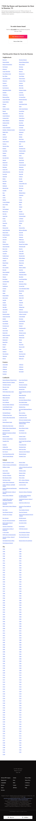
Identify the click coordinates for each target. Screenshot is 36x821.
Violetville (21, 302)
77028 (20, 579)
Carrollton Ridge (6, 281)
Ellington (4, 104)
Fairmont (20, 325)
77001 (4, 549)
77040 (20, 593)
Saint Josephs (5, 297)
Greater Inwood (22, 129)
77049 (4, 605)
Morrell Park (21, 290)
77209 (4, 672)
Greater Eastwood (22, 164)
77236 (4, 700)
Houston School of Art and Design (25, 540)
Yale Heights (5, 309)
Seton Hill (21, 232)
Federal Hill (21, 253)
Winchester (5, 356)
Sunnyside (21, 174)
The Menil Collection (7, 384)
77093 (4, 656)
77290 (20, 747)
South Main (5, 150)
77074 (20, 633)
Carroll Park (5, 251)
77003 (4, 551)
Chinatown (5, 69)
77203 (4, 665)
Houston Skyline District (7, 64)
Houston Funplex (6, 436)
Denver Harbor (22, 64)
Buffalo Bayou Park (6, 395)
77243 (4, 707)
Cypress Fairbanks (6, 202)
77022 (20, 572)
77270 (4, 733)
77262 (20, 724)
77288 (4, 747)
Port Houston (5, 66)
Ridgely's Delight (22, 267)
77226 (20, 689)
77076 (20, 635)
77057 (4, 614)
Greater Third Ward (6, 71)
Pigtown (4, 358)
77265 (20, 726)
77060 (20, 616)
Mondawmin (5, 339)
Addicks (4, 134)
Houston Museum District (24, 62)
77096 (20, 658)
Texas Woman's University (8, 512)
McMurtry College (6, 467)
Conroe (4, 197)
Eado (4, 192)
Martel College (22, 475)
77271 (20, 733)
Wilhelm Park (21, 307)
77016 (20, 565)
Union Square (5, 274)
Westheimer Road (22, 447)
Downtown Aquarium (23, 384)
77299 (4, 754)
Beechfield (21, 276)
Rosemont (4, 349)
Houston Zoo (21, 382)
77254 (4, 717)
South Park (5, 176)
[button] (35, 2)
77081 (4, 642)
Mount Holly (5, 342)
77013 (4, 563)
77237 (20, 700)
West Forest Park (22, 353)
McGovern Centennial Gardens (25, 419)
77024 (20, 574)
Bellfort (4, 178)
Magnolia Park (5, 188)
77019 (4, 570)
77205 (4, 668)
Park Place (5, 181)
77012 (20, 560)
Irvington (4, 288)
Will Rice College (22, 470)
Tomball (20, 206)
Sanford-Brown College (23, 488)
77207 (4, 670)
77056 (20, 612)
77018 (20, 567)
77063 (4, 621)
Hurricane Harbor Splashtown (8, 404)
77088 (20, 649)
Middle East (21, 239)
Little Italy (5, 239)
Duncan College (22, 462)
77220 (20, 682)
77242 (20, 705)
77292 (20, 749)
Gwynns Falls (21, 286)
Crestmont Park (6, 118)
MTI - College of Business (24, 480)
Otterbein (4, 265)
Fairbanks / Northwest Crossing (9, 129)
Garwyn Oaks (5, 330)
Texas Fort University (23, 512)
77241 (4, 705)
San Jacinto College (23, 522)
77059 (4, 616)
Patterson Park (5, 227)
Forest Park (5, 328)
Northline (4, 155)
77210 (20, 672)
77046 (20, 600)
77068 (20, 626)
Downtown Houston (23, 59)
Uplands (4, 302)
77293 (4, 752)
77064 (20, 621)
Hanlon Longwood (6, 335)
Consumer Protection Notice (23, 799)
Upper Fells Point (6, 246)
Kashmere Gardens (22, 90)
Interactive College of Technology (25, 491)
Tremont (20, 300)
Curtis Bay (5, 253)
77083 (4, 644)
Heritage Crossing (22, 332)
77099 (20, 661)
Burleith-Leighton (6, 314)
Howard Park (21, 335)
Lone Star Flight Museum (24, 404)
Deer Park (4, 213)
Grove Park (21, 330)
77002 (20, 549)
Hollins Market (22, 258)
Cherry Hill (21, 251)
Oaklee (4, 293)
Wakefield (4, 304)
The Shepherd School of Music (8, 540)
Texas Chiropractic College (24, 534)
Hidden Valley (5, 132)
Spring (20, 204)
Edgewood (5, 283)
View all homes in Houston (18, 36)
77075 (4, 635)
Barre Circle (5, 248)
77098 (4, 661)
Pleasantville (21, 162)
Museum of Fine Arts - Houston (9, 382)
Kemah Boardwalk (22, 387)
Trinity (20, 106)
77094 (20, 656)
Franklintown (5, 286)
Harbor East (21, 358)
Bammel (4, 111)
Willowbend (21, 120)
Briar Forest (21, 139)
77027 (4, 579)
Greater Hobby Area (23, 183)
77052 (20, 607)
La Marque (21, 218)
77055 (4, 612)
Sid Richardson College (23, 464)
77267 (20, 728)
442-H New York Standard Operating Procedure (12, 798)
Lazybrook (21, 92)
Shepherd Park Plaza (23, 99)
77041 (4, 595)
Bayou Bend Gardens (23, 402)
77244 (20, 707)
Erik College (5, 509)
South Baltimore (22, 272)
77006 (20, 553)
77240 (20, 703)
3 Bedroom (5, 367)
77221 (4, 684)
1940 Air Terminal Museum (8, 456)
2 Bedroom (21, 364)
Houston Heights (6, 62)
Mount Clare (21, 262)
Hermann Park (22, 389)
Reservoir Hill (21, 346)
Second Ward (21, 111)
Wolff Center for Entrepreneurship (9, 534)
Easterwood (21, 323)
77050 (20, 605)
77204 (20, 665)
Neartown (4, 143)
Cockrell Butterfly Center (7, 407)
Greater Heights (6, 101)
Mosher (20, 339)
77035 (4, 588)
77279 (20, 740)
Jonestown (21, 237)
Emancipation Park (22, 438)
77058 (20, 614)
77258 (4, 721)
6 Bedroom (21, 369)
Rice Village (5, 76)
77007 (4, 556)
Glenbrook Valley (6, 122)
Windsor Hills (21, 356)
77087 (4, 649)
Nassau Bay (5, 223)
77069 (4, 628)
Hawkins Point (22, 255)
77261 (4, 724)
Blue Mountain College (7, 477)
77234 (4, 698)
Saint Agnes (21, 295)
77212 (4, 675)
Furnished (4, 374)
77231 (4, 696)
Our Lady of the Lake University (9, 520)
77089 (4, 651)
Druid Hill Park (22, 321)
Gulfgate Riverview (6, 171)
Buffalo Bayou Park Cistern (8, 425)
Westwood (21, 146)
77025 (4, 577)
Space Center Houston (23, 380)
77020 (20, 570)
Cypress (20, 199)
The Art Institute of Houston (24, 532)
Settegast (4, 160)
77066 (20, 623)
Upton (20, 349)
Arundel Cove (5, 258)
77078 (20, 637)
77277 (4, 740)
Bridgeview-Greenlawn (23, 311)
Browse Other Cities (18, 41)
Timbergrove (5, 94)
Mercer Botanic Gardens (23, 428)
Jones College (5, 470)
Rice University (6, 518)
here (24, 797)
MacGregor (21, 188)
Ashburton (21, 309)
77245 (4, 710)
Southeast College (6, 473)
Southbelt (21, 101)
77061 (4, 619)
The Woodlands (6, 209)
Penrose (20, 293)
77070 (20, 628)
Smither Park (21, 425)
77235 (20, 698)
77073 (4, 633)
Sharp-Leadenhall (6, 272)
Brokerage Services (14, 799)
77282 (20, 742)
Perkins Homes (5, 244)
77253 (20, 714)
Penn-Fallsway (22, 241)
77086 (20, 647)
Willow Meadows (6, 120)
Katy (20, 225)
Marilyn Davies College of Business (9, 506)
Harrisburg (5, 167)
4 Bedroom (21, 367)
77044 (20, 598)
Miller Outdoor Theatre (7, 409)
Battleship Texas (22, 407)
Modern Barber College (23, 482)
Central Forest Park (6, 316)
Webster (20, 223)
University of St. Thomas (7, 514)
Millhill (4, 290)
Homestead (21, 157)
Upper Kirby (5, 85)
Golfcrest (21, 176)
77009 (4, 558)
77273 (20, 735)
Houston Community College (8, 462)
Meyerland (21, 85)
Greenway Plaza (22, 80)
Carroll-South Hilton (23, 279)
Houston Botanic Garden (7, 422)
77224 (20, 686)
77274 (4, 738)
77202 (20, 663)
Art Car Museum (6, 402)
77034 (20, 586)
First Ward (21, 122)
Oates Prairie (21, 160)
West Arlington (5, 353)
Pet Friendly (21, 371)
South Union (21, 169)
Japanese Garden (22, 436)
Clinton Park (5, 164)
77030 (20, 581)
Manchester (21, 167)
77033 (4, 586)
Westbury (4, 153)
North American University (8, 543)
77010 (20, 558)
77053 (4, 609)
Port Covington (5, 267)
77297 (20, 752)
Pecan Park (5, 174)
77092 (20, 654)
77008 (20, 556)
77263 (4, 726)
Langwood (5, 136)
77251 (20, 712)
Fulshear (4, 225)
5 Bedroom (5, 369)
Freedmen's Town (22, 456)
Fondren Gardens (22, 150)
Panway (20, 342)
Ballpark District (22, 192)
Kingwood (5, 59)
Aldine (4, 195)
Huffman (4, 199)
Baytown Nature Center (7, 449)
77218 (20, 679)
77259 (20, 721)
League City (21, 220)
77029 (4, 581)
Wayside (20, 190)
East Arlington (5, 323)
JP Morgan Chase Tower (7, 415)
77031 (4, 584)
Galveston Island (22, 216)
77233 (20, 696)
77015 (4, 565)
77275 (20, 738)
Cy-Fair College (6, 532)
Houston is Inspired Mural (8, 438)
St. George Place (22, 97)
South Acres (21, 115)
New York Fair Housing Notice (26, 798)
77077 (4, 637)
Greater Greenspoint (6, 127)
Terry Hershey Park (22, 432)
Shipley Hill (21, 297)
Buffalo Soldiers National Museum (9, 428)
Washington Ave (22, 141)
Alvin (20, 209)
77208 (20, 670)
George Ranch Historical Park (8, 454)
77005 (4, 553)
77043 (4, 598)
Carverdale (21, 127)
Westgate (20, 304)
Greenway (5, 83)
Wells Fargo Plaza (22, 449)
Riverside (4, 269)
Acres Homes (21, 76)
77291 (4, 749)
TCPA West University (23, 528)
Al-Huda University (23, 520)
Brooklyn (21, 248)
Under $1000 (5, 364)
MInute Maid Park (6, 397)
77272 (4, 735)
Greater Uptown (6, 141)
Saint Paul (21, 269)
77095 (4, 658)
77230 (20, 693)
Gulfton (4, 106)
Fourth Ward (21, 94)
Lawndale (4, 190)
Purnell (4, 346)
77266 (4, 728)
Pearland (20, 211)
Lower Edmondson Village (24, 288)
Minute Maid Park (22, 395)
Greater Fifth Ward (6, 99)
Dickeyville (21, 281)
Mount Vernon (5, 232)
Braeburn (4, 148)
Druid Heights (5, 321)
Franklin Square (6, 255)
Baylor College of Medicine (8, 495)
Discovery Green (6, 387)
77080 (20, 640)
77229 (4, 693)
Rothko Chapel (22, 397)
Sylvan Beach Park (22, 444)
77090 (20, 651)
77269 (20, 731)
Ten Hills (4, 300)
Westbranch (21, 132)
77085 (4, 647)
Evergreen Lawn (6, 325)
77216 (20, 677)
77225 (4, 689)
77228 (20, 691)
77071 (4, 630)
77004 (20, 551)
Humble (20, 202)
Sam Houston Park (6, 430)
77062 (20, 619)
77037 (4, 591)
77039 (4, 593)
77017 (4, 567)
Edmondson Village (23, 283)
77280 (4, 742)
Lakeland (4, 260)
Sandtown (4, 351)
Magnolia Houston (22, 454)
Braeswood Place (6, 97)
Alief (20, 143)
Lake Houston (21, 153)
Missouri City (5, 211)
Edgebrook (5, 185)
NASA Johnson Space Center (8, 391)
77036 (20, 588)
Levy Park (5, 419)
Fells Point (21, 234)
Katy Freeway (5, 451)
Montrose (21, 71)
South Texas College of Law (24, 502)
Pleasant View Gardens (23, 244)
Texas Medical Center (7, 73)
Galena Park (5, 216)
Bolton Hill (5, 311)
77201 (4, 663)
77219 (4, 682)
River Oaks (21, 69)
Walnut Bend (5, 113)
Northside (4, 92)
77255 (20, 717)
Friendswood (21, 213)
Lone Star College (22, 484)
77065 (4, 623)
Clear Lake (21, 185)
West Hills (5, 307)
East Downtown (6, 87)
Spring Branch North (23, 104)
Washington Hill (22, 246)
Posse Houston (22, 526)
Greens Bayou (21, 118)
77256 (4, 719)
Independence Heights (7, 90)
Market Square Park (23, 415)
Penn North (21, 344)
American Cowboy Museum (24, 451)
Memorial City (22, 73)
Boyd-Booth (5, 279)
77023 (4, 574)
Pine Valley (21, 171)
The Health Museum (6, 412)
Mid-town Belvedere (23, 230)
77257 (20, 719)
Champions (21, 195)
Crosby (20, 197)
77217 (4, 679)
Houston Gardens (6, 108)
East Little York (6, 157)
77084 (20, 644)
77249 (4, 712)
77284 (4, 745)
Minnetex (4, 183)
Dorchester (21, 318)
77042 (20, 595)
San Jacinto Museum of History (25, 400)
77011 (4, 560)
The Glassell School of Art (24, 537)
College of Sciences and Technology (9, 464)
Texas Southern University (24, 509)
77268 (4, 731)
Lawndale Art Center (23, 417)
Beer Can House (22, 412)
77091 (4, 654)
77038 (20, 591)
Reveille (20, 178)
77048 (20, 602)
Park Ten (20, 134)
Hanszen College (22, 473)
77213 (20, 675)
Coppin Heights (22, 316)
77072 (20, 630)
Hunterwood (5, 162)
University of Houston (7, 475)
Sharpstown (5, 80)
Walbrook (21, 351)
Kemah (4, 218)
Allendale (21, 181)
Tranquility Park (6, 441)
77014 (20, 563)
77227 (4, 691)
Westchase (21, 66)
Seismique (5, 444)
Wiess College (22, 477)
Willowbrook (21, 125)
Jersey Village (5, 204)
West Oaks (5, 139)
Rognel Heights (6, 295)
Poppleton (21, 265)
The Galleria (5, 389)
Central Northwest (6, 115)
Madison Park (21, 337)
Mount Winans (5, 262)
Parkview (4, 344)
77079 (4, 640)
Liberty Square (5, 337)
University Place (6, 146)
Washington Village (22, 274)
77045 (4, 600)
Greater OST (5, 169)
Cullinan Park (5, 447)
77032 (20, 584)
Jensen (20, 155)
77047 (4, 602)
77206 (20, 668)
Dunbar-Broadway (6, 234)
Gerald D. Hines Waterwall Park (9, 417)
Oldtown (4, 241)
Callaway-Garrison (22, 314)
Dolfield (4, 318)
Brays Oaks (21, 113)
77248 (20, 710)
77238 (4, 703)
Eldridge (20, 136)
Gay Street (5, 237)
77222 (20, 684)
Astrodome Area (22, 148)
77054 (20, 609)
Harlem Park (5, 332)
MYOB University (22, 518)
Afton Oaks (21, 87)
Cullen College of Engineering (8, 482)
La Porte (4, 220)
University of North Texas (7, 526)
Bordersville (5, 125)
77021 (4, 572)
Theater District (22, 78)
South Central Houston (23, 108)
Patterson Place (22, 227)
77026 (20, 577)
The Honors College (6, 480)
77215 (4, 677)
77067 (4, 626)
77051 (4, 607)
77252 (4, 714)
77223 (4, 686)
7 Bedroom (5, 371)
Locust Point (21, 260)
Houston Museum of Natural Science (10, 380)
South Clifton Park (6, 230)
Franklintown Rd (22, 328)
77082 (20, 642)
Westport (4, 276)
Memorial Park (5, 400)
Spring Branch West (6, 78)
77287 (20, 745)
